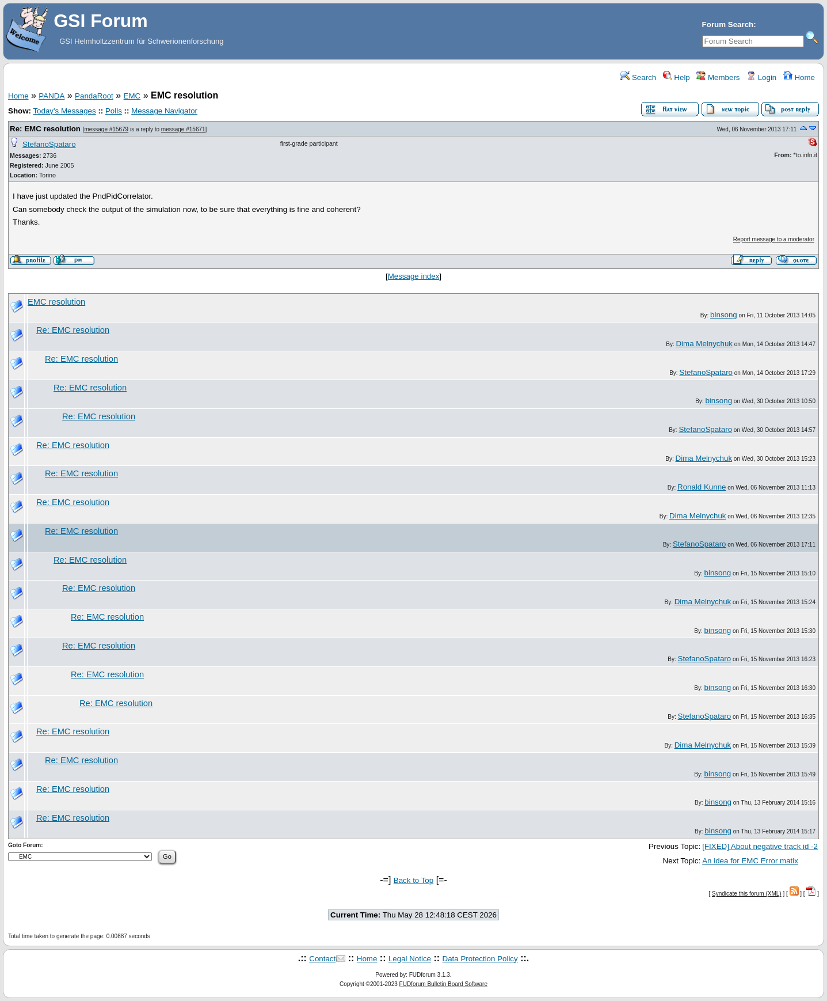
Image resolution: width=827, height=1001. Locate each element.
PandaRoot (94, 96)
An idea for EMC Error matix (750, 860)
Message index (414, 276)
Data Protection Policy (480, 958)
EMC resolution (56, 301)
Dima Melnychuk (704, 343)
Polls (113, 111)
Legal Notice (409, 958)
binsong (723, 314)
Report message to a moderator (773, 239)
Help (676, 77)
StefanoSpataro (49, 144)
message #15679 (106, 129)
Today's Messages (64, 111)
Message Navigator (164, 111)
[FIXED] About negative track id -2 (760, 846)
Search (638, 77)
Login (761, 77)
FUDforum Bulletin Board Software (443, 984)
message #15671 (183, 129)
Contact (322, 958)
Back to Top (413, 880)
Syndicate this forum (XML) (747, 893)
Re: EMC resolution (45, 128)
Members (718, 77)
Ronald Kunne (701, 487)
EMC (132, 96)
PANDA (51, 96)
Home (799, 77)
